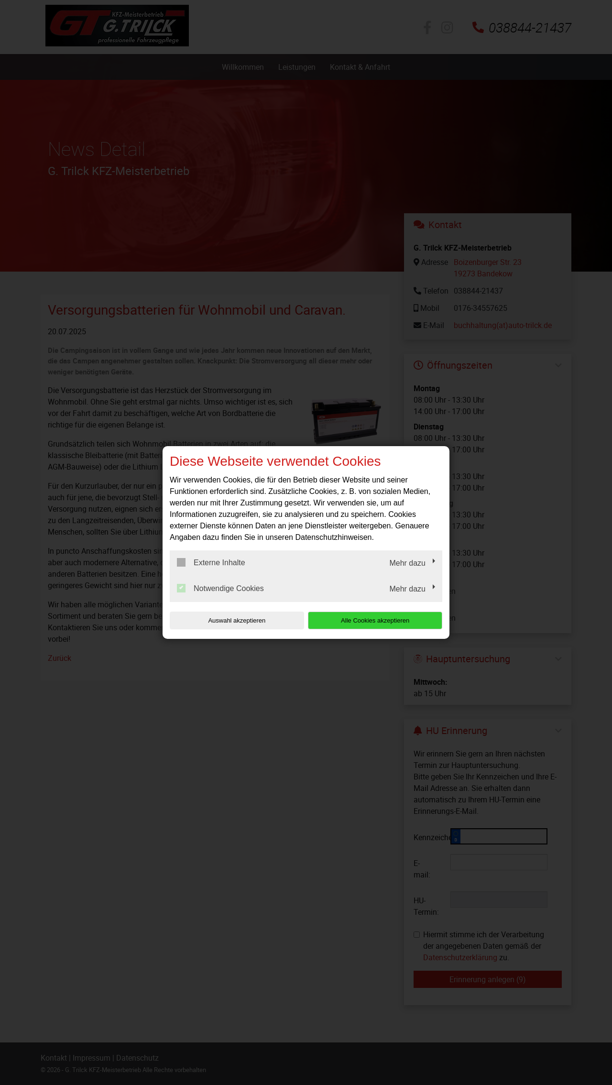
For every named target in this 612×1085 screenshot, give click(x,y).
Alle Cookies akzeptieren (381, 620)
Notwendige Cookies (220, 588)
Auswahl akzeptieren (231, 620)
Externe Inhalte (211, 562)
